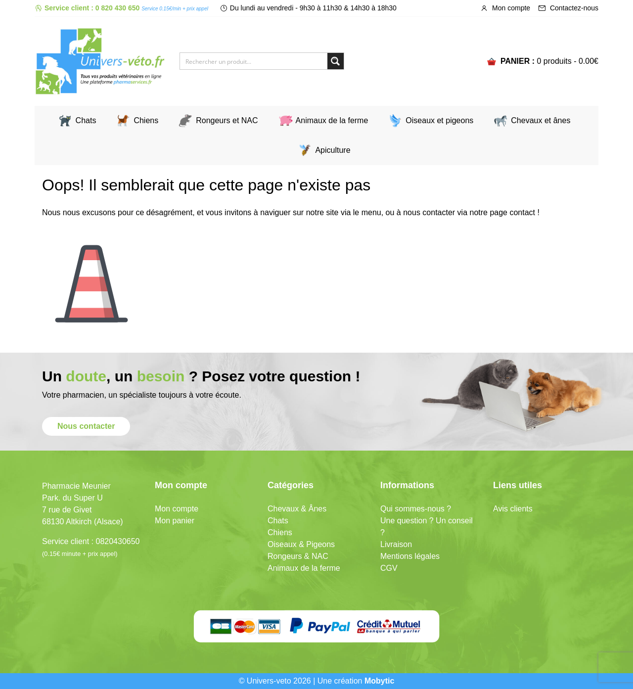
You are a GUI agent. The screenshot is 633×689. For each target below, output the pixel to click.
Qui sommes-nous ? (415, 509)
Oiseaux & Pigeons (301, 544)
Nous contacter (86, 426)
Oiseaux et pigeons (439, 120)
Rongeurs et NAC (227, 120)
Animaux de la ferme (332, 120)
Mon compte (505, 8)
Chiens (146, 120)
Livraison (396, 544)
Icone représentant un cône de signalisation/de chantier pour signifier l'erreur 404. (91, 276)
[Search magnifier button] (335, 61)
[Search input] (254, 61)
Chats (86, 120)
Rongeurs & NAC (298, 556)
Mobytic (379, 681)
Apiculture (332, 150)
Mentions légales (410, 556)
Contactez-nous (568, 8)
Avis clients (513, 509)
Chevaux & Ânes (297, 509)
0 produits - (567, 61)
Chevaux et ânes (540, 120)
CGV (389, 568)
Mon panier (174, 520)
